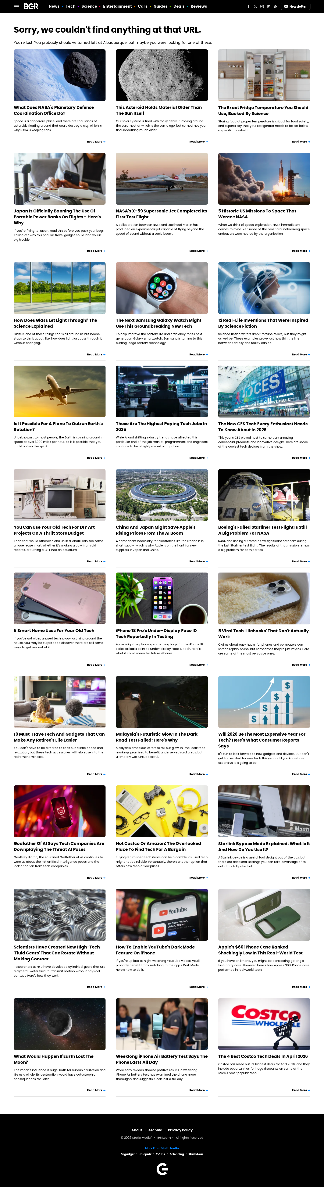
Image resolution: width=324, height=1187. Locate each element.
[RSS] (275, 6)
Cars (142, 6)
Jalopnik (145, 1154)
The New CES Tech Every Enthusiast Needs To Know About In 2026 (263, 427)
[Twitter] (255, 6)
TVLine (160, 1154)
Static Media (141, 1138)
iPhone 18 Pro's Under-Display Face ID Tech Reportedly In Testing (156, 633)
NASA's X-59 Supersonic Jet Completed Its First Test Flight (161, 214)
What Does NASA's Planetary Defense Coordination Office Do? (54, 110)
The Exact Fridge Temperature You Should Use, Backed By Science (263, 110)
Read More (94, 141)
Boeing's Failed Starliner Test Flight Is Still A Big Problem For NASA (262, 530)
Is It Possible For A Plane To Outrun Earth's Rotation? (58, 426)
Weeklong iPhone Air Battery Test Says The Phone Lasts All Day (162, 1059)
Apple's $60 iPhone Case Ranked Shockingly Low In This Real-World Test (260, 950)
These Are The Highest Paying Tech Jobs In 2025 (161, 426)
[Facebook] (248, 6)
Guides (160, 6)
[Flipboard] (269, 6)
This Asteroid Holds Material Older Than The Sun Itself (159, 110)
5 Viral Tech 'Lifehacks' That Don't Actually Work (263, 633)
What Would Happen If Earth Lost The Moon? (53, 1059)
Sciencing (177, 1154)
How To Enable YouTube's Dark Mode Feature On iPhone (155, 950)
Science (89, 6)
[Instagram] (262, 6)
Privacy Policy (180, 1130)
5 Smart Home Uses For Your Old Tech (54, 630)
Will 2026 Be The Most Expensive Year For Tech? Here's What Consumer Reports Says (262, 740)
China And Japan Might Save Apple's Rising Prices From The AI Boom (156, 530)
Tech (70, 6)
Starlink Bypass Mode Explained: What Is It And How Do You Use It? (264, 846)
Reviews (199, 6)
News (54, 6)
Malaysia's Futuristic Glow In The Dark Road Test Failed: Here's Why (156, 737)
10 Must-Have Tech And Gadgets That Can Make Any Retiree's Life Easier (59, 737)
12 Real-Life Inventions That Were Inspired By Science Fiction (263, 323)
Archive (155, 1130)
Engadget (128, 1154)
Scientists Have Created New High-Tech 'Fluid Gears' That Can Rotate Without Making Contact (57, 953)
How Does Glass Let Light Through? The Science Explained (55, 323)
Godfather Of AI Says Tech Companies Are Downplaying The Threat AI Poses (59, 846)
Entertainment (117, 6)
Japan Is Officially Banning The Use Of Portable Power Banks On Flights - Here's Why (57, 217)
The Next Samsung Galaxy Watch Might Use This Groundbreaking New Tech (158, 323)
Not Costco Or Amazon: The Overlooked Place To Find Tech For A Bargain (158, 846)
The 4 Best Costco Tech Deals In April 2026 (263, 1056)
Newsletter (295, 6)
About (136, 1130)
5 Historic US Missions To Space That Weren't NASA (257, 214)
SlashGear (195, 1154)
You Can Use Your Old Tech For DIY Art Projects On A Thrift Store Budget (54, 530)
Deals (179, 6)
